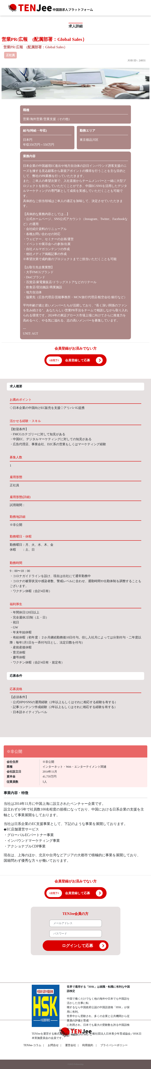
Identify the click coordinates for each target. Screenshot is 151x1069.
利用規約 (87, 1045)
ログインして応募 (84, 945)
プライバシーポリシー (114, 1045)
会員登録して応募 (77, 360)
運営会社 (72, 1045)
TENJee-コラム (33, 1045)
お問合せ (54, 1045)
